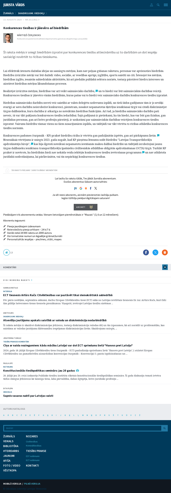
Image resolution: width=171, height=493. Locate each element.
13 (11, 252)
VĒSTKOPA (9, 470)
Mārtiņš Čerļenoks (29, 35)
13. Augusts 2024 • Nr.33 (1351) (21, 19)
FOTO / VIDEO (11, 465)
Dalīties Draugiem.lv (165, 252)
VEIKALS (8, 441)
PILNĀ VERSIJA (32, 483)
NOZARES (32, 436)
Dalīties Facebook (146, 252)
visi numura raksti (17, 280)
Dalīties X (155, 252)
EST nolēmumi (32, 456)
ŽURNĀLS (8, 13)
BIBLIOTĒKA (10, 446)
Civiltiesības (32, 441)
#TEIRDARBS (11, 451)
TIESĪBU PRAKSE (36, 451)
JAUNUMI (9, 455)
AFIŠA (6, 460)
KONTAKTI (32, 465)
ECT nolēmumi (32, 460)
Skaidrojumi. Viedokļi (31, 13)
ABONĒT (81, 207)
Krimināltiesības (33, 445)
